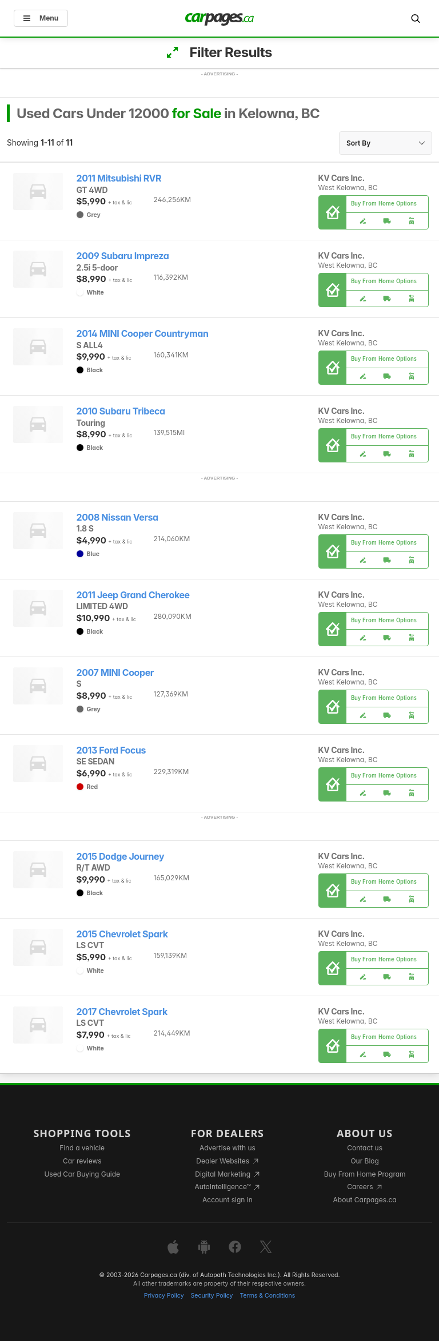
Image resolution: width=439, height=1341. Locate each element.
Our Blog (364, 1161)
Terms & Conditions (267, 1295)
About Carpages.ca (365, 1199)
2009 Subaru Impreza (123, 256)
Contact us (364, 1147)
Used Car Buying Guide (82, 1174)
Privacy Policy (164, 1295)
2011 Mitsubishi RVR (119, 178)
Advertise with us (227, 1147)
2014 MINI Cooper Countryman (143, 333)
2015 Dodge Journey (121, 856)
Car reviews (82, 1161)
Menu (40, 18)
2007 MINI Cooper (115, 672)
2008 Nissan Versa (117, 517)
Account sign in (227, 1199)
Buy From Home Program (365, 1174)
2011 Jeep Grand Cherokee (133, 595)
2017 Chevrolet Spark (122, 1011)
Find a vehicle (82, 1147)
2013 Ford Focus (111, 750)
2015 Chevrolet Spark (122, 934)
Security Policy (212, 1295)
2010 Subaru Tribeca (121, 411)
